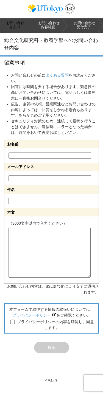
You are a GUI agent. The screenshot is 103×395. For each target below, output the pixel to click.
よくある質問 (57, 75)
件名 (11, 189)
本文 (11, 212)
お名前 (13, 144)
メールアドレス (20, 167)
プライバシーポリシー (34, 315)
